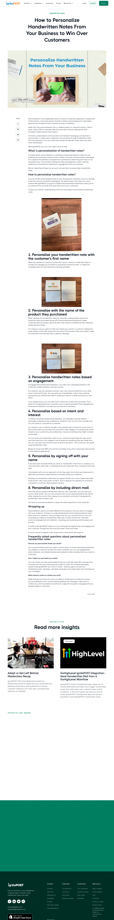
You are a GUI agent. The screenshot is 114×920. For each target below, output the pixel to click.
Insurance (65, 892)
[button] (27, 3)
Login (84, 3)
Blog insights (97, 888)
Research (31, 449)
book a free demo (66, 532)
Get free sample (53, 905)
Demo (104, 3)
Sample (93, 3)
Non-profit (65, 895)
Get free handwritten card (84, 849)
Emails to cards (97, 901)
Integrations (51, 895)
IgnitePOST (42, 183)
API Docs (95, 898)
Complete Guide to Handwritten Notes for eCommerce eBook (98, 912)
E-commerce (66, 888)
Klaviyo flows (97, 905)
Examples (50, 898)
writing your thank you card (43, 579)
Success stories (83, 892)
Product (50, 888)
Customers (49, 3)
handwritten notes (84, 138)
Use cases (81, 895)
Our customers (82, 888)
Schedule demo (52, 908)
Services (50, 892)
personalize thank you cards (46, 547)
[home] (14, 3)
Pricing (58, 3)
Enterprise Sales (68, 898)
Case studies (97, 892)
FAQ (94, 895)
